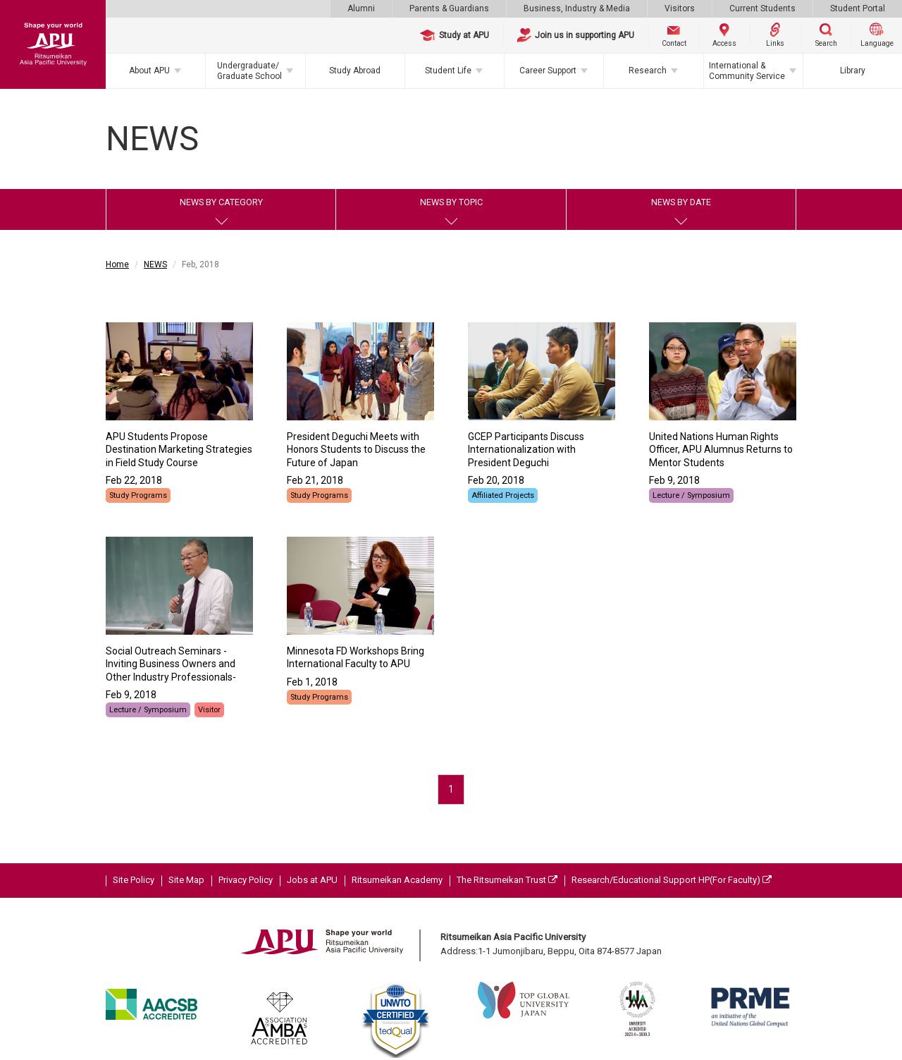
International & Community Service (747, 70)
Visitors (680, 8)
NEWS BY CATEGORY (221, 202)
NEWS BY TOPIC (451, 202)
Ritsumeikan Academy (397, 880)
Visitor (209, 709)
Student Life (448, 70)
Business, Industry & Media (577, 8)
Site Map (186, 880)
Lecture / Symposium (691, 495)
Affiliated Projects (502, 495)
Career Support (547, 70)
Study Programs (138, 495)
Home (117, 264)
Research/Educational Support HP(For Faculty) (672, 880)
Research (648, 70)
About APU (149, 70)
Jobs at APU (312, 880)
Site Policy (133, 880)
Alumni (361, 8)
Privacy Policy (245, 880)
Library (852, 70)
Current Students (762, 8)
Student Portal (857, 8)
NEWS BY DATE (681, 202)
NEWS (155, 264)
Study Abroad (355, 70)
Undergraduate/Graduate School (249, 70)
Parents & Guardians (449, 8)
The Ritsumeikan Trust (507, 880)
